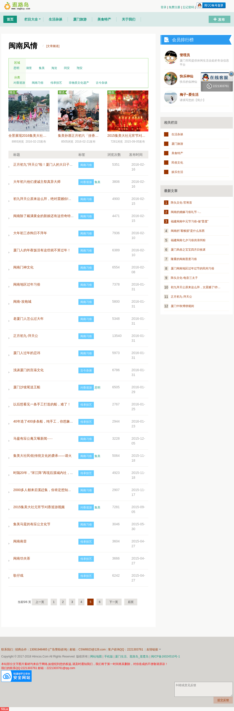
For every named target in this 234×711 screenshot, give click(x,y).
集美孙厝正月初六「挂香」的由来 (83, 135)
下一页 (113, 602)
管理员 (185, 55)
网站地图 (96, 656)
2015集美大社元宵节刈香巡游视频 (133, 135)
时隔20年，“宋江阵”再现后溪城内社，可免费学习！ (51, 473)
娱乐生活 (177, 172)
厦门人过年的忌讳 (26, 353)
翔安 (80, 68)
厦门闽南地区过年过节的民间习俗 (192, 268)
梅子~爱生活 (189, 94)
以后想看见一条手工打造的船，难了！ (42, 404)
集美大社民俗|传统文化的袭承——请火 (42, 456)
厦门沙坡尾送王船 (26, 387)
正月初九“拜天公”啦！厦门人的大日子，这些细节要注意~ (56, 164)
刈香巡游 (19, 82)
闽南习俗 (37, 82)
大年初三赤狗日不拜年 (30, 233)
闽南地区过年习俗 (26, 284)
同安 (67, 68)
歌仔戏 (18, 575)
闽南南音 (20, 541)
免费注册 (175, 7)
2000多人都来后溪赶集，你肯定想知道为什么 (47, 490)
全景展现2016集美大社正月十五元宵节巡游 (40, 135)
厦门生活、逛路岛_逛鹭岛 (132, 656)
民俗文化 (177, 162)
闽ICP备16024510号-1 (165, 656)
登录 (164, 7)
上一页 (39, 602)
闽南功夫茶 (21, 558)
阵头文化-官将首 (181, 202)
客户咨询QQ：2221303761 (126, 649)
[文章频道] (53, 46)
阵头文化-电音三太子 (184, 278)
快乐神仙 (186, 76)
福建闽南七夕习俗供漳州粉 (188, 240)
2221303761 (218, 86)
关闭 (231, 73)
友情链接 (152, 649)
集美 (42, 68)
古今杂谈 (101, 82)
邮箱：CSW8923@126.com (88, 649)
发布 (221, 19)
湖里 (29, 68)
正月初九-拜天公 (25, 336)
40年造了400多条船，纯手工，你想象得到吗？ (48, 421)
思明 (16, 68)
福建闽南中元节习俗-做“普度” (189, 221)
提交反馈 (223, 700)
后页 (131, 602)
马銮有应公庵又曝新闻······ (33, 438)
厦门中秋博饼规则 (182, 306)
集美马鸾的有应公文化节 (31, 524)
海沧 (54, 68)
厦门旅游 (177, 143)
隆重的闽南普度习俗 (184, 259)
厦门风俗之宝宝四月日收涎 (188, 249)
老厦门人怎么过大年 (28, 319)
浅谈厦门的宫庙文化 (28, 370)
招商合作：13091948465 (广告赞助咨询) (41, 649)
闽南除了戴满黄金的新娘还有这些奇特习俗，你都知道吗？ (57, 216)
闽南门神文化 (23, 267)
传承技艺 (56, 82)
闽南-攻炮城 (22, 301)
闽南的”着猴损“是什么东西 (188, 230)
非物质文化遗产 (79, 82)
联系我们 (7, 649)
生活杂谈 (177, 134)
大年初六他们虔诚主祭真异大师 (37, 182)
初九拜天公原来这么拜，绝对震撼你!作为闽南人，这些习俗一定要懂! (65, 199)
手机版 (108, 656)
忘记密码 (189, 7)
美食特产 (177, 153)
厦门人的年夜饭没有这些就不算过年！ (42, 250)
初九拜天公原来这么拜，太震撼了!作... (195, 287)
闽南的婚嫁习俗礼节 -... (186, 212)
